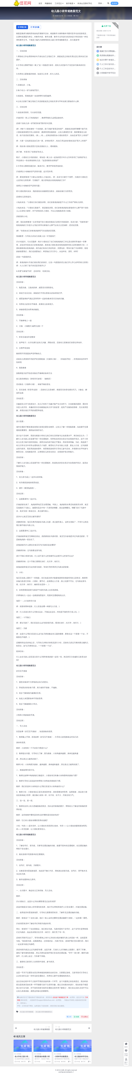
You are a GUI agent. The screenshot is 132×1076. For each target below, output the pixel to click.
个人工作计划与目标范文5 (110, 64)
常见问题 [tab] (36, 27)
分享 (69, 1017)
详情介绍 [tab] (22, 27)
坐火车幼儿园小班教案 (22, 1057)
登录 (114, 3)
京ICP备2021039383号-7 (66, 1072)
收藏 (76, 1017)
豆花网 (62, 1070)
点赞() (84, 1017)
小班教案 (69, 16)
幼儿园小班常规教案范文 (44, 1012)
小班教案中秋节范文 (108, 73)
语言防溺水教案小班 (42, 1056)
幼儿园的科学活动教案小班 (82, 1057)
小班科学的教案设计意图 (62, 1057)
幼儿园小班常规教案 (26, 1012)
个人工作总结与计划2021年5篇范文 (114, 68)
